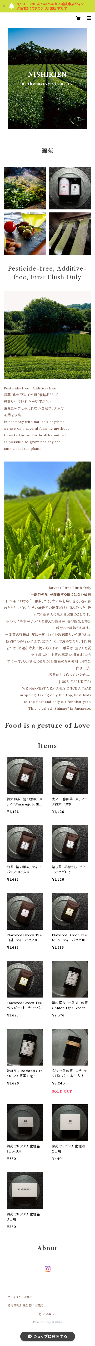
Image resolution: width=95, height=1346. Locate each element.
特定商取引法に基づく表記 (25, 1305)
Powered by (47, 1322)
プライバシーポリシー (21, 1297)
